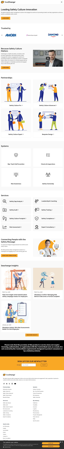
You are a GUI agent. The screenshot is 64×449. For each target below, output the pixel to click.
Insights (4, 428)
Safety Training (6, 412)
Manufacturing (36, 410)
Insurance (35, 406)
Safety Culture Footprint (8, 406)
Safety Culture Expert (7, 395)
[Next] (62, 35)
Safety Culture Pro (6, 391)
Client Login (5, 440)
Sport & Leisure (36, 420)
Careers (4, 434)
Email (18, 365)
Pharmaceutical (36, 412)
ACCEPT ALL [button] (50, 443)
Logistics (35, 408)
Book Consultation (6, 438)
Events (4, 432)
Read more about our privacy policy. (26, 445)
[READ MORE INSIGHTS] (32, 335)
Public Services (36, 416)
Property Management (37, 414)
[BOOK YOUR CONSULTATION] (9, 255)
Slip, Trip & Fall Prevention (38, 391)
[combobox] (60, 442)
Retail (34, 418)
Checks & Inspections (37, 393)
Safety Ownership (36, 397)
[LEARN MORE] (5, 18)
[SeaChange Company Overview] (48, 58)
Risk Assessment (6, 408)
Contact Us (5, 436)
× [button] (62, 442)
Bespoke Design (6, 397)
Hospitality (35, 404)
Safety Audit (5, 404)
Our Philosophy (6, 426)
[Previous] (2, 35)
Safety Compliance (7, 414)
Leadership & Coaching (7, 410)
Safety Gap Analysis (7, 402)
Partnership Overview (7, 389)
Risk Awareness (36, 395)
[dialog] (32, 444)
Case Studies (5, 430)
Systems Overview (36, 389)
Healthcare (35, 402)
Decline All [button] (50, 446)
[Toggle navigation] (61, 2)
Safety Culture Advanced (8, 393)
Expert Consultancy (7, 416)
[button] (21, 447)
